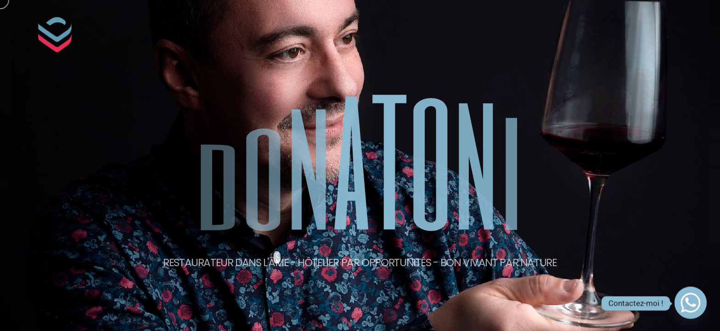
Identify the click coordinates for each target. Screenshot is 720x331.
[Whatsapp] (691, 303)
